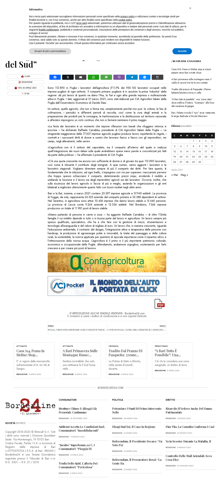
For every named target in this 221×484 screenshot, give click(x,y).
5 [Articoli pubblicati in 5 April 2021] (174, 146)
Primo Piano (161, 346)
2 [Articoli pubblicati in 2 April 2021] (199, 141)
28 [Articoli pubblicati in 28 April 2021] (187, 162)
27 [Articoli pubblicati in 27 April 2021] (181, 162)
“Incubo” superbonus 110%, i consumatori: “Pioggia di (77, 447)
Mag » (184, 175)
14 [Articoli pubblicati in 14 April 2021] (187, 151)
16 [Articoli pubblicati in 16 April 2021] (199, 151)
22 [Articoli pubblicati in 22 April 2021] (193, 156)
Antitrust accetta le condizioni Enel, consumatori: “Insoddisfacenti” (82, 428)
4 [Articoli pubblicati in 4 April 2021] (212, 141)
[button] (190, 8)
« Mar (174, 175)
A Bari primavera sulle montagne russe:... (80, 352)
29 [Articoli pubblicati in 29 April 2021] (193, 162)
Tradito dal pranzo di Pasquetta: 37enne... (125, 352)
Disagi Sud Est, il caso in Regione (133, 427)
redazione (21, 374)
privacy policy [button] (128, 16)
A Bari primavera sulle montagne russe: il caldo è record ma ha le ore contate (191, 81)
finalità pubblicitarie (49, 29)
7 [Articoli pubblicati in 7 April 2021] (187, 146)
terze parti (81, 23)
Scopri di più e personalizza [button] (50, 51)
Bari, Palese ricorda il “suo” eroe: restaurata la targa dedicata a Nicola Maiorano (193, 114)
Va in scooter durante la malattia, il (188, 441)
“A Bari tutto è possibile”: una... (168, 352)
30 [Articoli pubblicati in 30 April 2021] (199, 162)
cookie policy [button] (125, 19)
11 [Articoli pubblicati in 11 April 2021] (212, 146)
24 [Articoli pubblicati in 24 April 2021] (206, 156)
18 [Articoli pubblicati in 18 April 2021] (212, 151)
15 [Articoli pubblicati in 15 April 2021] (193, 151)
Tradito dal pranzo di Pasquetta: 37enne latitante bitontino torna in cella (191, 91)
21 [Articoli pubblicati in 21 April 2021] (187, 156)
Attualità (21, 346)
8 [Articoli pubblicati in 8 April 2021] (193, 146)
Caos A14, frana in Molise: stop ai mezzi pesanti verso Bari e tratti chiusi (191, 71)
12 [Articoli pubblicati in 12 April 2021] (174, 151)
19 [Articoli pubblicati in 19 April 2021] (174, 156)
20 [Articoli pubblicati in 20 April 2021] (181, 156)
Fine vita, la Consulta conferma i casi (190, 427)
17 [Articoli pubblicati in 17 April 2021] (206, 151)
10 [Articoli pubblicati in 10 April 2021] (206, 146)
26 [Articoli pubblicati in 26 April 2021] (174, 162)
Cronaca (113, 346)
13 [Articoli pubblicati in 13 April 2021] (181, 151)
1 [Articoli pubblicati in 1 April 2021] (193, 141)
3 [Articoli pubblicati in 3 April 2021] (205, 141)
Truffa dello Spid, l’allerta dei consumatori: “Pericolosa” (78, 465)
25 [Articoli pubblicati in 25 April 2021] (212, 156)
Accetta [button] (182, 51)
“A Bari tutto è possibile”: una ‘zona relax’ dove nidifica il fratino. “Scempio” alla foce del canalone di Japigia (192, 103)
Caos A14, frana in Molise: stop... (30, 352)
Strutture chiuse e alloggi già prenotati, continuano (78, 410)
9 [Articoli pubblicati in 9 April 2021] (199, 146)
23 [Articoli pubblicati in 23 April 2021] (199, 156)
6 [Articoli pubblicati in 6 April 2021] (181, 146)
